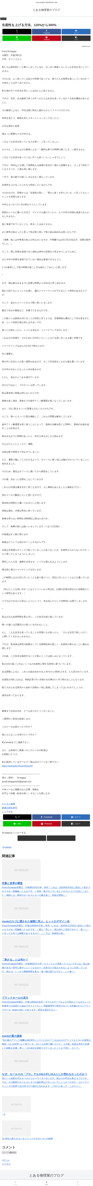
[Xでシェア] (16, 31)
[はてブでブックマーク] (76, 31)
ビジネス (6, 804)
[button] (76, 38)
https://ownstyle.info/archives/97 (17, 766)
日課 (8, 808)
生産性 (14, 808)
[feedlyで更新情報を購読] (32, 838)
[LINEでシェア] (16, 38)
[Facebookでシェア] (46, 31)
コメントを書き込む (9, 1152)
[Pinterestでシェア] (46, 38)
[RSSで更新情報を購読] (61, 838)
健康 (13, 804)
